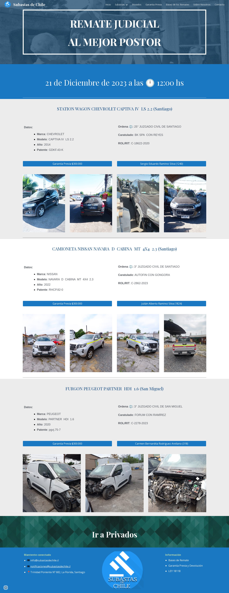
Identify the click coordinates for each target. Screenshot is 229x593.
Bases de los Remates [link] (177, 4)
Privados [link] (136, 4)
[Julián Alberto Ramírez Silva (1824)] (161, 303)
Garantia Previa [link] (154, 4)
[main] (114, 32)
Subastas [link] (120, 4)
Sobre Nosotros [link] (202, 4)
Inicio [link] (108, 4)
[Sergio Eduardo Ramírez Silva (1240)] (161, 163)
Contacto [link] (220, 4)
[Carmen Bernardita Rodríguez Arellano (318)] (161, 443)
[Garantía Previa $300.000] (67, 163)
